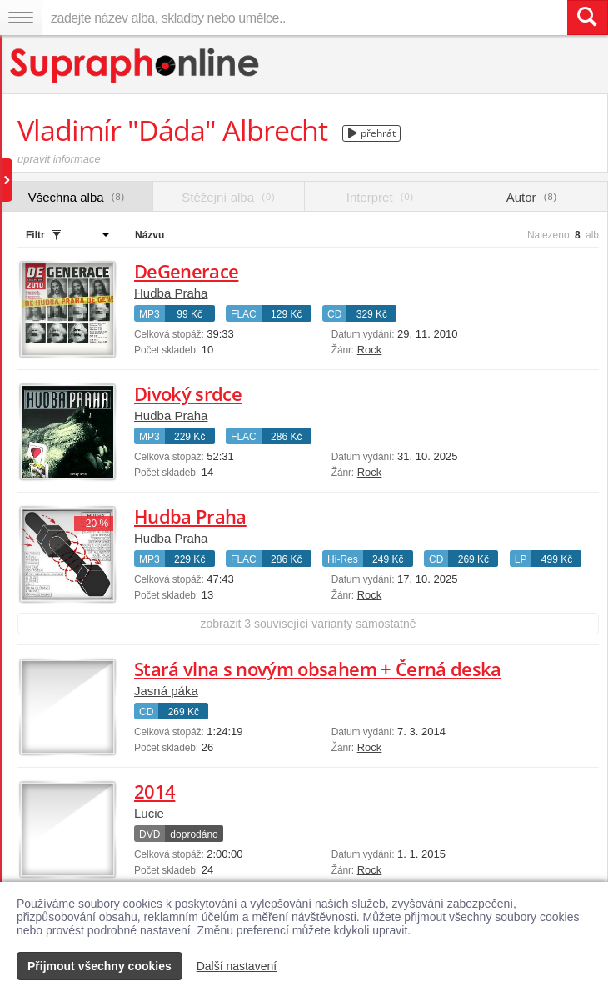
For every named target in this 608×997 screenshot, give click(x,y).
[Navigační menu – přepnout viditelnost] (21, 17)
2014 (154, 791)
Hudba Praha (170, 293)
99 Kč (189, 314)
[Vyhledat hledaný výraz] (587, 17)
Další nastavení (237, 966)
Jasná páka (166, 691)
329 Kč (371, 314)
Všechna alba (77, 197)
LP (521, 559)
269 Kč (473, 559)
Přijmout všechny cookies (99, 966)
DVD (149, 834)
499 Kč (556, 559)
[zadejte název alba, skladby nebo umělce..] (304, 17)
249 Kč (387, 559)
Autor (531, 197)
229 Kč (189, 437)
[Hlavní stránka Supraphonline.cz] (135, 65)
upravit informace (59, 159)
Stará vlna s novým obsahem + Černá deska (317, 668)
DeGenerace (186, 270)
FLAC (244, 314)
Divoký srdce (188, 393)
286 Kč (286, 437)
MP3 (149, 314)
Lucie (149, 813)
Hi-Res (342, 559)
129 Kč (286, 314)
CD (334, 314)
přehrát (372, 133)
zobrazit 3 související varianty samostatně (308, 623)
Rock (369, 349)
